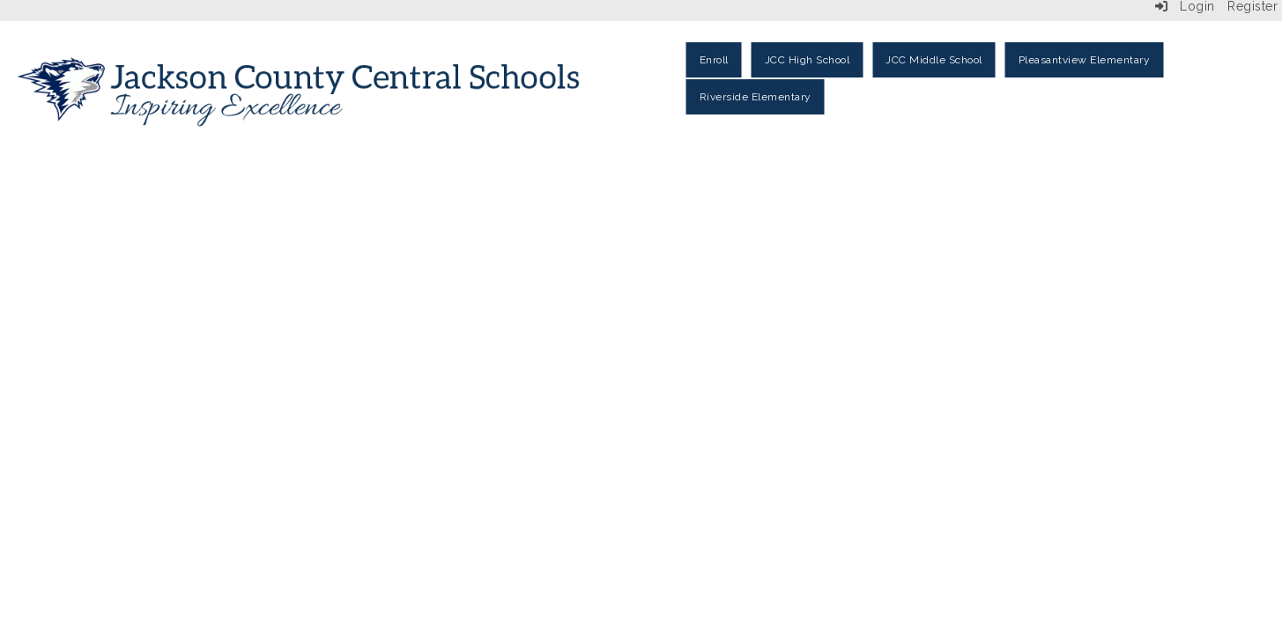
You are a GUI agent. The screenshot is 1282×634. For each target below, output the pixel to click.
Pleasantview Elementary (1085, 60)
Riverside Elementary (755, 97)
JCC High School (807, 60)
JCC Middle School (934, 60)
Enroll (714, 60)
